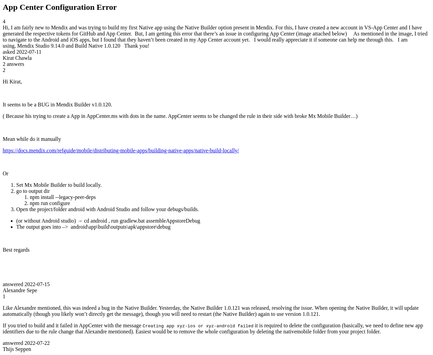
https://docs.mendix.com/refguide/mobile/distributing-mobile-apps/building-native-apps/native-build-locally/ (121, 150)
